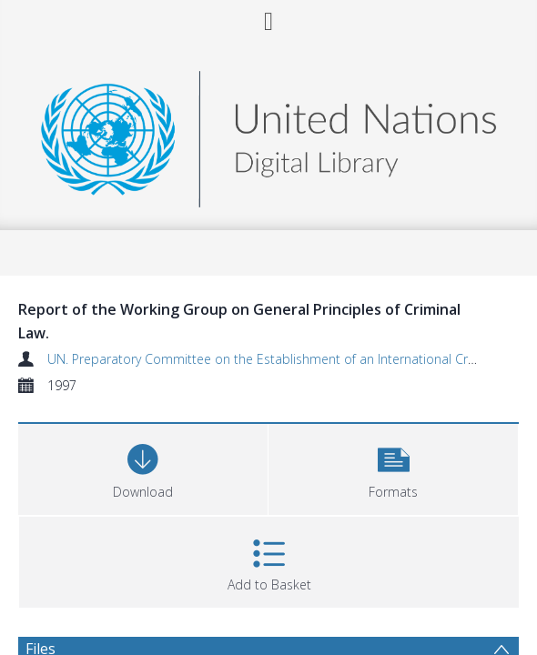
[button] (393, 467)
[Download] (143, 467)
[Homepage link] (268, 134)
